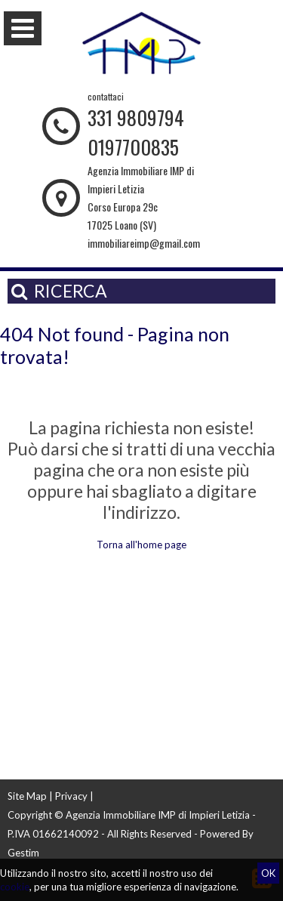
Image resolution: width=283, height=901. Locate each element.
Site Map (27, 796)
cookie (14, 887)
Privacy (71, 796)
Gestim (23, 853)
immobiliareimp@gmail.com (144, 243)
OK (268, 873)
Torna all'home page (141, 544)
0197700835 (133, 147)
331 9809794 (136, 117)
